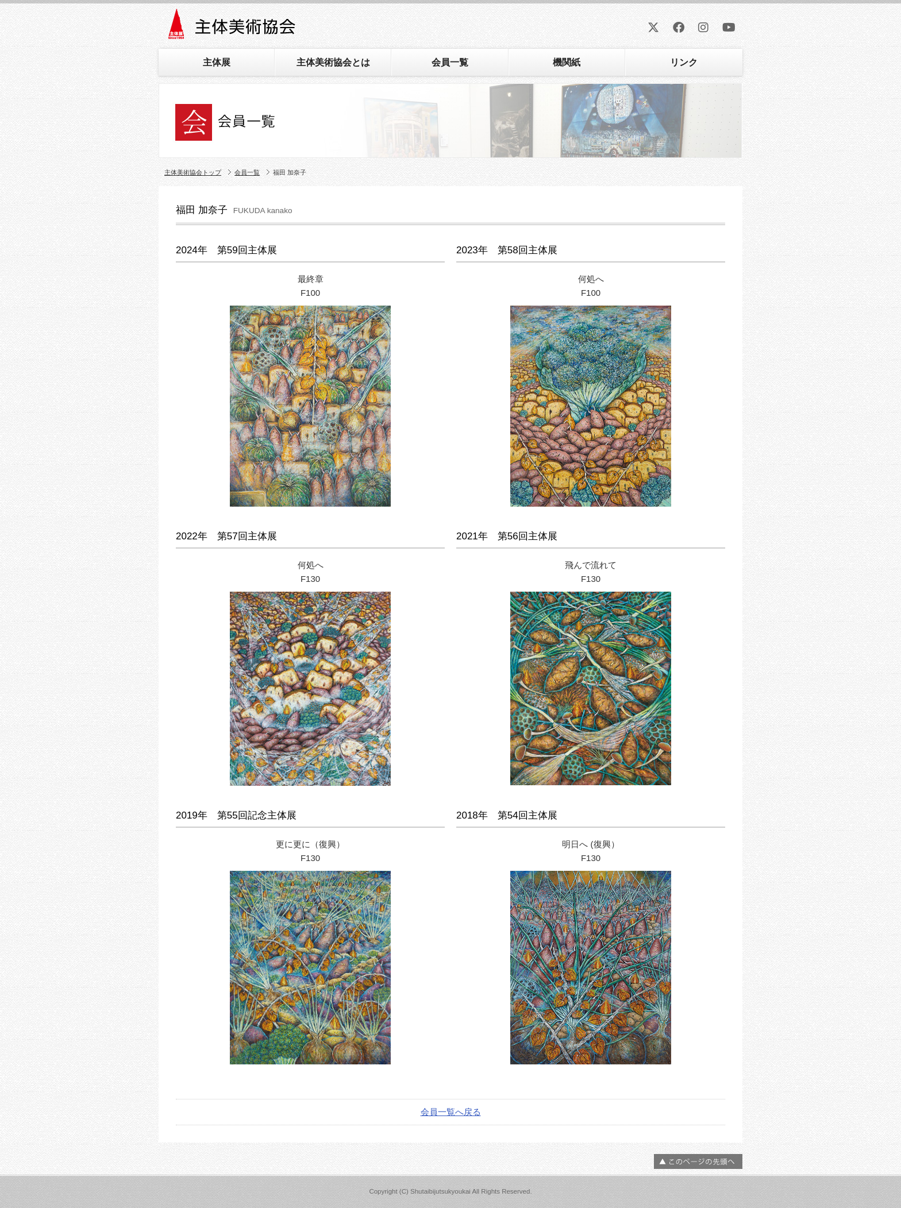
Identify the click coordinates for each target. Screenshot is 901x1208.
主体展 (216, 62)
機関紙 (566, 62)
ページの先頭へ (698, 1161)
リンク (684, 62)
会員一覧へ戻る (451, 1112)
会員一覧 (450, 62)
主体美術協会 (233, 28)
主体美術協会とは (333, 62)
